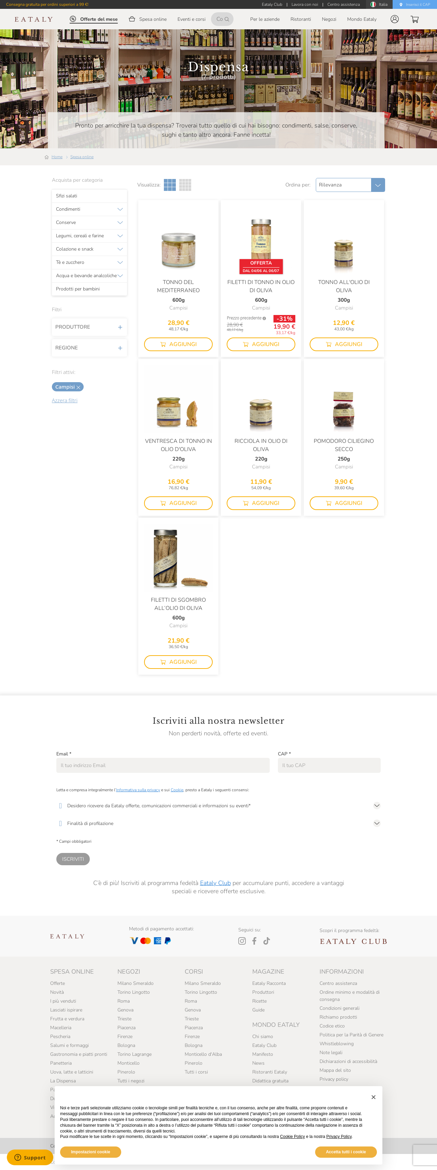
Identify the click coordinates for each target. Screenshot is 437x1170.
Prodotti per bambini (78, 289)
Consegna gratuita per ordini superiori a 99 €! (47, 4)
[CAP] (329, 765)
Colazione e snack (75, 249)
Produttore (89, 327)
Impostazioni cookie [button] (90, 1152)
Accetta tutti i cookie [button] (346, 1152)
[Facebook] (254, 941)
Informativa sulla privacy (138, 790)
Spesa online (82, 157)
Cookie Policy (292, 1136)
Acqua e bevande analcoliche (86, 275)
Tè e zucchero (70, 262)
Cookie (177, 790)
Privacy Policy (339, 1136)
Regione (89, 347)
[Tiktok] (266, 941)
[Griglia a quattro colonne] (185, 185)
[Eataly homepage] (34, 19)
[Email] (163, 765)
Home (57, 157)
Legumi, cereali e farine (80, 236)
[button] (394, 19)
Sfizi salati (66, 196)
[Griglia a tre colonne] (170, 185)
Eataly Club (215, 883)
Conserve (66, 222)
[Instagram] (242, 941)
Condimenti (68, 209)
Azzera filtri (64, 400)
